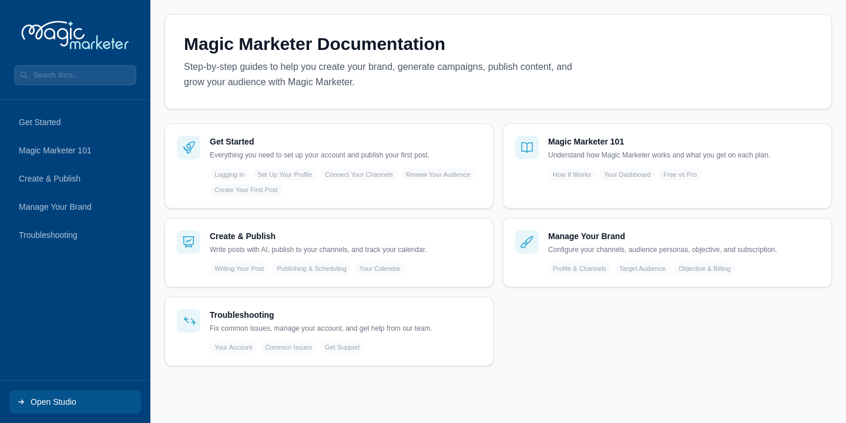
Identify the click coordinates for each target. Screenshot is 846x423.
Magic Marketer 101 (55, 150)
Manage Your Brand (55, 207)
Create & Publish (49, 178)
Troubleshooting (48, 235)
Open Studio (46, 402)
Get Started (40, 122)
